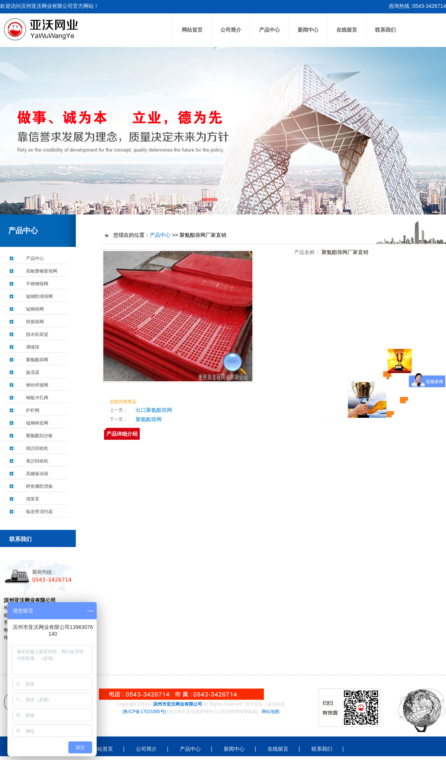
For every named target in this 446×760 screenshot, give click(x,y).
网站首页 (192, 30)
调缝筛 (32, 347)
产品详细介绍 (122, 434)
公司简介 (230, 30)
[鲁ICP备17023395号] (144, 711)
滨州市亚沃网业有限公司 (177, 704)
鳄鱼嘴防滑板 (39, 486)
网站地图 (270, 711)
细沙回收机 (37, 448)
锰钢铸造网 (37, 423)
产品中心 (269, 30)
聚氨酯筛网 (37, 359)
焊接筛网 (35, 321)
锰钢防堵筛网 (39, 296)
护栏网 (32, 410)
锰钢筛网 (35, 309)
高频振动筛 (37, 473)
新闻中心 (308, 30)
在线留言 (346, 30)
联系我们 (385, 30)
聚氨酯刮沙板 (39, 435)
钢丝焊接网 (37, 385)
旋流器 (32, 372)
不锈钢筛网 (37, 283)
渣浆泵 (32, 499)
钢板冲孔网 (37, 397)
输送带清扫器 (39, 511)
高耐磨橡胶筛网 (41, 271)
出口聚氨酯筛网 (154, 410)
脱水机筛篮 (37, 334)
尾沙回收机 (37, 461)
